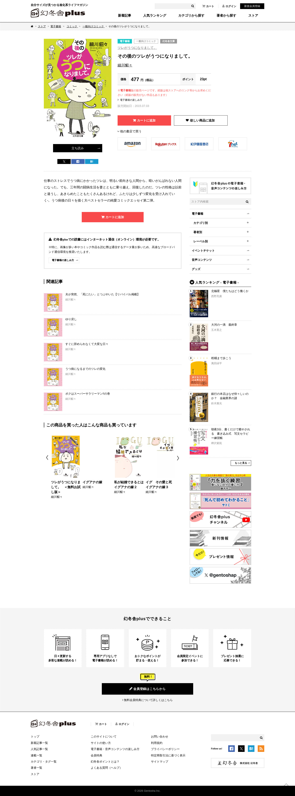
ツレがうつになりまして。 (137, 47)
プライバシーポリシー (165, 749)
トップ (35, 736)
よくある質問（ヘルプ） (106, 767)
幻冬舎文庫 (168, 41)
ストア (253, 15)
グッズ (196, 269)
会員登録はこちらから (147, 689)
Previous (47, 458)
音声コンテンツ (202, 259)
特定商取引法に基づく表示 (168, 755)
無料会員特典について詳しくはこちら (148, 700)
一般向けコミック (94, 26)
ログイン (229, 6)
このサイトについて (104, 736)
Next (178, 458)
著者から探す (226, 15)
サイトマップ (159, 761)
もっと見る (241, 463)
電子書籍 (55, 26)
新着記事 (124, 15)
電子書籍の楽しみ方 (131, 99)
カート (208, 6)
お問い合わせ (159, 736)
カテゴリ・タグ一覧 (44, 761)
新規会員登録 (252, 6)
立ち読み (77, 148)
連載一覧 (36, 755)
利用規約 (156, 742)
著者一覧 (36, 767)
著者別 (197, 232)
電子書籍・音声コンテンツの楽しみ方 (115, 749)
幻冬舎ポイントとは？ (105, 761)
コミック (72, 26)
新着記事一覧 (39, 742)
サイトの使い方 (101, 742)
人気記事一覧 (39, 749)
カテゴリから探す (191, 15)
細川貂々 (125, 65)
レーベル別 (200, 241)
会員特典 (96, 755)
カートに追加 (146, 120)
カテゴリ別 (200, 222)
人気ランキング (154, 15)
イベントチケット (203, 250)
